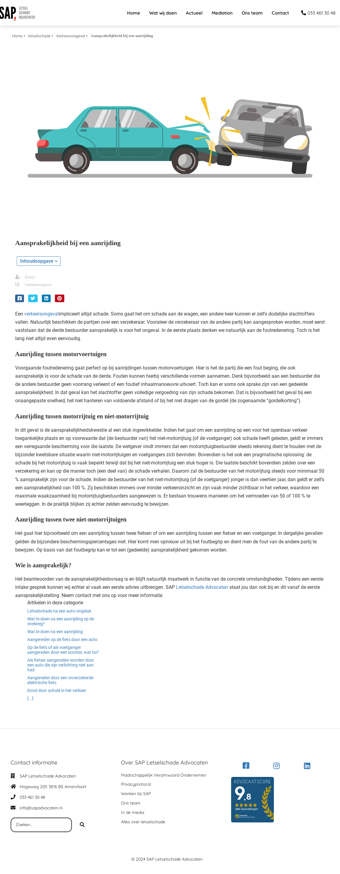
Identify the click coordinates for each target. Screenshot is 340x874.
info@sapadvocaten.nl (41, 808)
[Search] (82, 825)
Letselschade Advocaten (202, 587)
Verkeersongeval (38, 285)
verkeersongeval (41, 314)
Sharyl (30, 277)
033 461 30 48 (32, 797)
